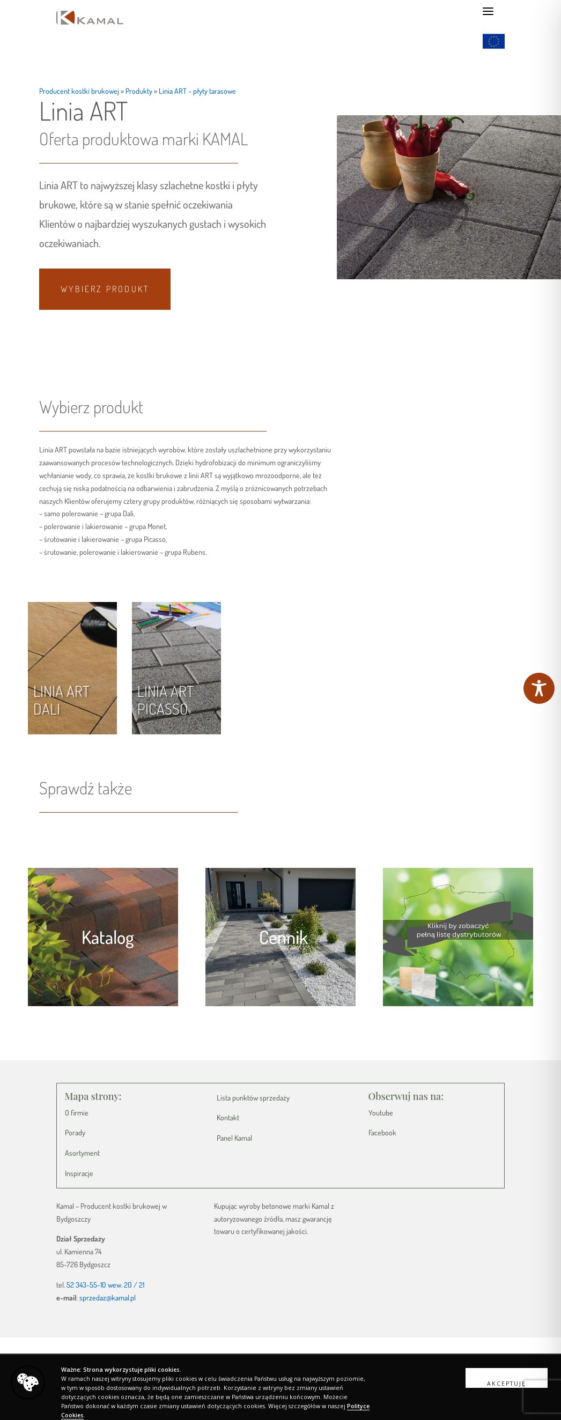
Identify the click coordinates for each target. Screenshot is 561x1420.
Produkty (139, 90)
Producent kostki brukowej (79, 90)
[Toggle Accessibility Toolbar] (539, 688)
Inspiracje (79, 1173)
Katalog (108, 936)
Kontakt (228, 1117)
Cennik (283, 936)
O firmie (76, 1112)
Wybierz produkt (105, 289)
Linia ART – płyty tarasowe (197, 90)
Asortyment (82, 1152)
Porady (75, 1132)
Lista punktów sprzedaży (253, 1097)
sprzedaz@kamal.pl (107, 1297)
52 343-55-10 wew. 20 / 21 (105, 1284)
